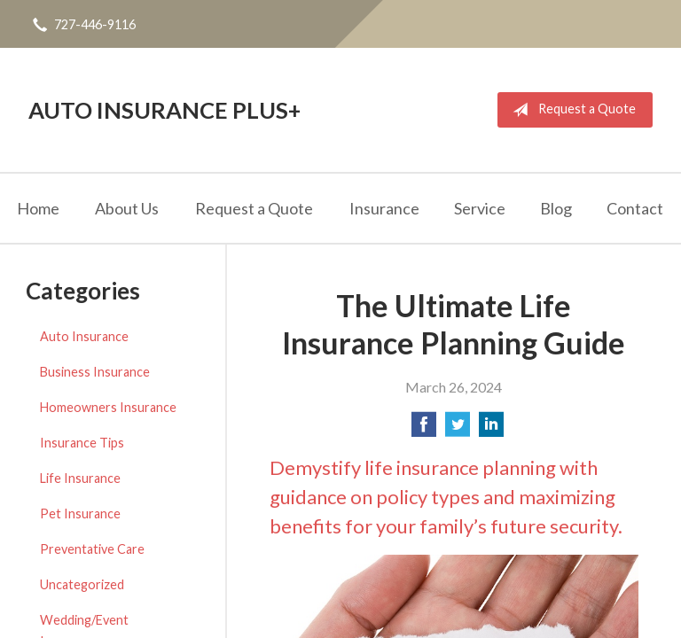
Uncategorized (82, 584)
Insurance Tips (82, 442)
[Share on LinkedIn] (491, 429)
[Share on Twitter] (457, 429)
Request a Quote (570, 110)
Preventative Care (92, 548)
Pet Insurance (80, 513)
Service (479, 208)
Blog (556, 208)
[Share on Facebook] (423, 429)
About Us (127, 208)
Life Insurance (80, 478)
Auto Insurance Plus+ (164, 110)
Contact (635, 208)
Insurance (384, 208)
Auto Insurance (84, 336)
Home (38, 208)
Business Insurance (95, 371)
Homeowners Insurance (108, 407)
